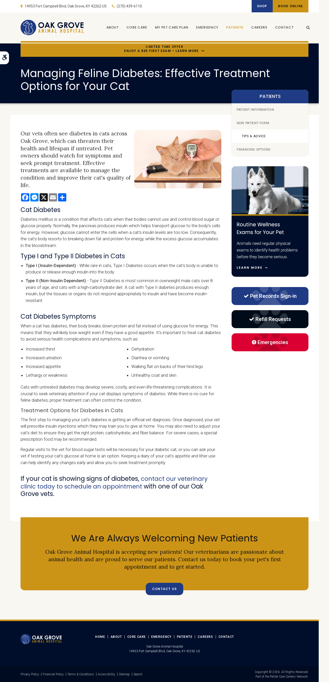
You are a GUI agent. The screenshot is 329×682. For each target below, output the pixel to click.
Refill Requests (270, 319)
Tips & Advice (254, 136)
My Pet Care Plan (170, 27)
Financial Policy (53, 674)
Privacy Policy (30, 674)
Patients (233, 27)
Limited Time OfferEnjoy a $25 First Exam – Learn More (161, 49)
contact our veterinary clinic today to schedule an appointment (115, 482)
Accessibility (106, 674)
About (111, 27)
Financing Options (254, 149)
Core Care (135, 27)
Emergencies (270, 342)
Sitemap (124, 674)
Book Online (289, 6)
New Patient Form (253, 123)
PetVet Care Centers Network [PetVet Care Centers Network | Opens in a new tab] (289, 676)
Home (100, 636)
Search (137, 674)
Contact (282, 27)
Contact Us (164, 588)
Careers (258, 27)
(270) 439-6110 (129, 6)
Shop (259, 6)
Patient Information (255, 110)
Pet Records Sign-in (270, 296)
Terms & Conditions (80, 674)
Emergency (206, 27)
